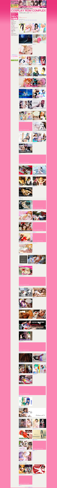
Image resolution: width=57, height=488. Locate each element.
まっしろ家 (34, 175)
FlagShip (20, 153)
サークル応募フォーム (14, 26)
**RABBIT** (20, 461)
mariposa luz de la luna (21, 439)
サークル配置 (14, 29)
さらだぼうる (34, 474)
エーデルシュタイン (21, 474)
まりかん (34, 428)
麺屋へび (20, 186)
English (14, 35)
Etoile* (19, 44)
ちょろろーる (20, 142)
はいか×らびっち (20, 330)
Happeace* (20, 341)
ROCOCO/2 (34, 186)
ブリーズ (20, 164)
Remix (19, 485)
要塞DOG (34, 450)
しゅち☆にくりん (21, 275)
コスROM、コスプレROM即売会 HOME (14, 20)
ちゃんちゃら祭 (20, 131)
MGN (33, 44)
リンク (14, 32)
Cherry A (33, 131)
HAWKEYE (20, 175)
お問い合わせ (14, 34)
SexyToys (20, 297)
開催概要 (14, 22)
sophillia (33, 297)
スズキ (19, 286)
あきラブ (20, 33)
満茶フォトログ (34, 439)
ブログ (14, 31)
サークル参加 (14, 25)
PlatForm (20, 428)
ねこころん (34, 142)
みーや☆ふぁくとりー (21, 450)
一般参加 (14, 23)
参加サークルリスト (14, 28)
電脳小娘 (20, 308)
